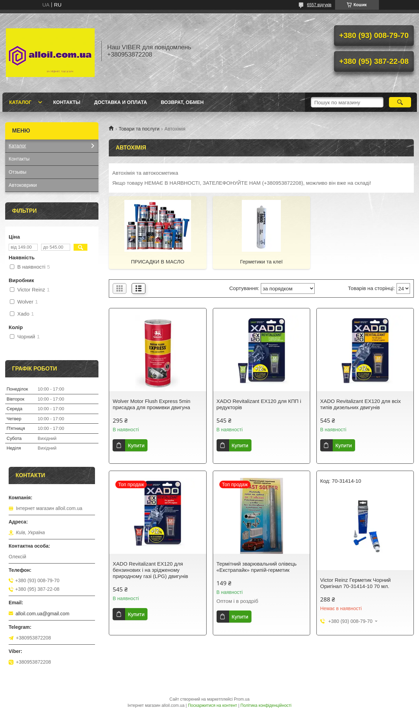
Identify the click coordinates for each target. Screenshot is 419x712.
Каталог (20, 102)
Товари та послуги (138, 129)
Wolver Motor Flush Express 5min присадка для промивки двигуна (151, 404)
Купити (136, 445)
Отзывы (17, 172)
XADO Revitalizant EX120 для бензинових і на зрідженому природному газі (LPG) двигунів (150, 570)
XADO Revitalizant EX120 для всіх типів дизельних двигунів (360, 404)
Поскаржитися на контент (212, 705)
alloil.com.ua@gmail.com (42, 613)
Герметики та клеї (261, 261)
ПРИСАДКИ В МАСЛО (157, 261)
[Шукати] (400, 102)
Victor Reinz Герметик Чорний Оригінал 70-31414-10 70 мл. (355, 583)
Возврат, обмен (182, 102)
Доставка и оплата (120, 102)
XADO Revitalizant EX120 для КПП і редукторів (259, 404)
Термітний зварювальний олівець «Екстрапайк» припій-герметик (257, 567)
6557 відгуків (319, 4)
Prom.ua (241, 699)
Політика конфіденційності (266, 705)
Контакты (66, 102)
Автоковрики (23, 185)
